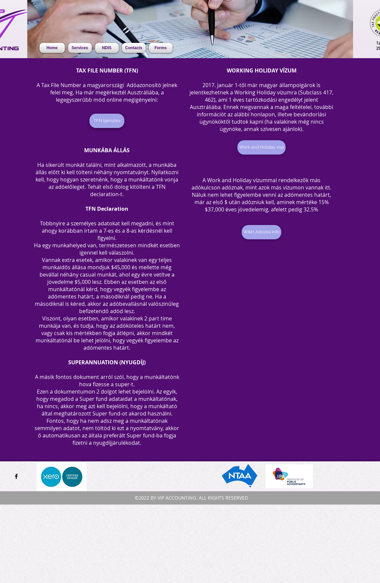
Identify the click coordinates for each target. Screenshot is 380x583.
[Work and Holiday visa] (261, 147)
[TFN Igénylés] (106, 121)
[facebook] (16, 476)
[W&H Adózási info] (261, 232)
